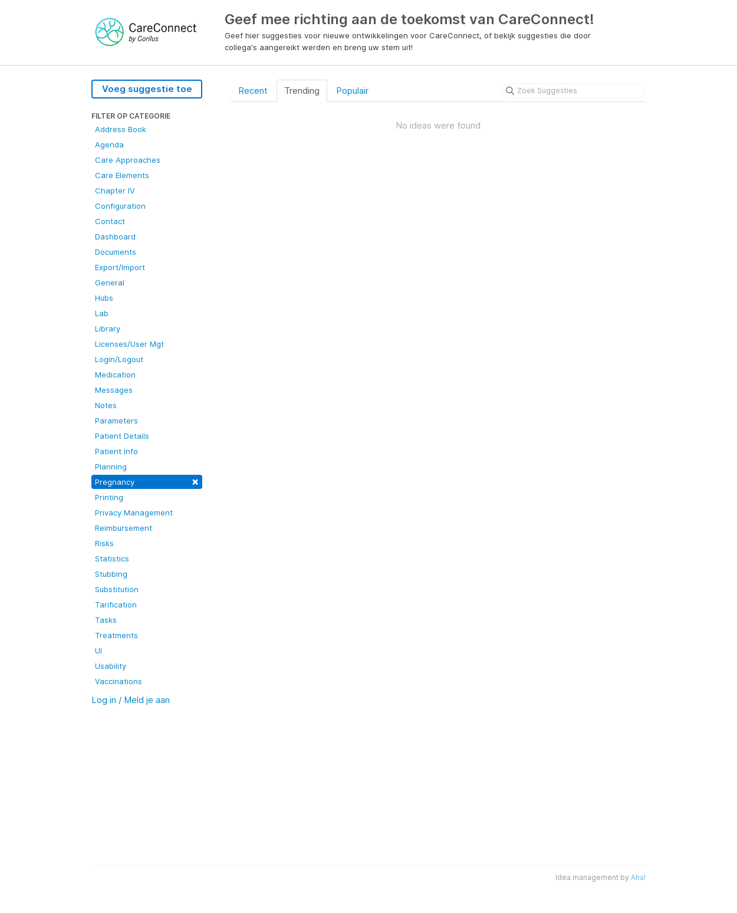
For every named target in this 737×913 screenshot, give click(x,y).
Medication (115, 374)
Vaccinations (118, 681)
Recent (253, 90)
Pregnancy (147, 481)
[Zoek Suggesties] (574, 90)
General (109, 282)
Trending (302, 90)
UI (98, 650)
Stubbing (111, 574)
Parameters (116, 420)
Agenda (109, 144)
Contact (110, 221)
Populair (352, 90)
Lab (101, 313)
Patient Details (122, 436)
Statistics (112, 558)
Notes (106, 405)
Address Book (120, 129)
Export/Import (120, 267)
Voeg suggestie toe (147, 88)
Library (107, 328)
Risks (104, 543)
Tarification (116, 604)
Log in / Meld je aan (130, 699)
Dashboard (115, 236)
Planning (111, 466)
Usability (110, 666)
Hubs (104, 298)
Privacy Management (134, 512)
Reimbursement (123, 528)
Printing (109, 497)
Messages (114, 390)
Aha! (638, 877)
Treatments (116, 635)
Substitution (117, 589)
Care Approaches (127, 160)
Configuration (120, 206)
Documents (115, 252)
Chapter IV (115, 190)
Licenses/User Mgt (129, 344)
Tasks (106, 620)
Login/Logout (119, 359)
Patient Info (116, 451)
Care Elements (122, 175)
